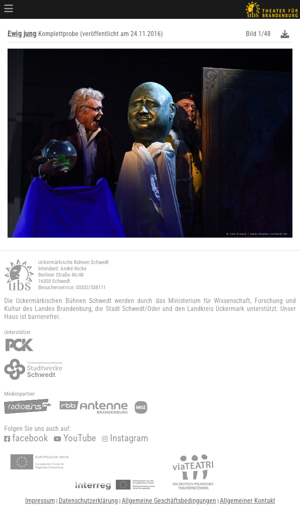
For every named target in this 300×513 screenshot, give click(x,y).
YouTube (75, 438)
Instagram (125, 438)
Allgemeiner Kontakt (247, 501)
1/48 (264, 34)
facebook (26, 438)
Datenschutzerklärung (88, 501)
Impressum (40, 501)
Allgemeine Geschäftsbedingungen (169, 501)
